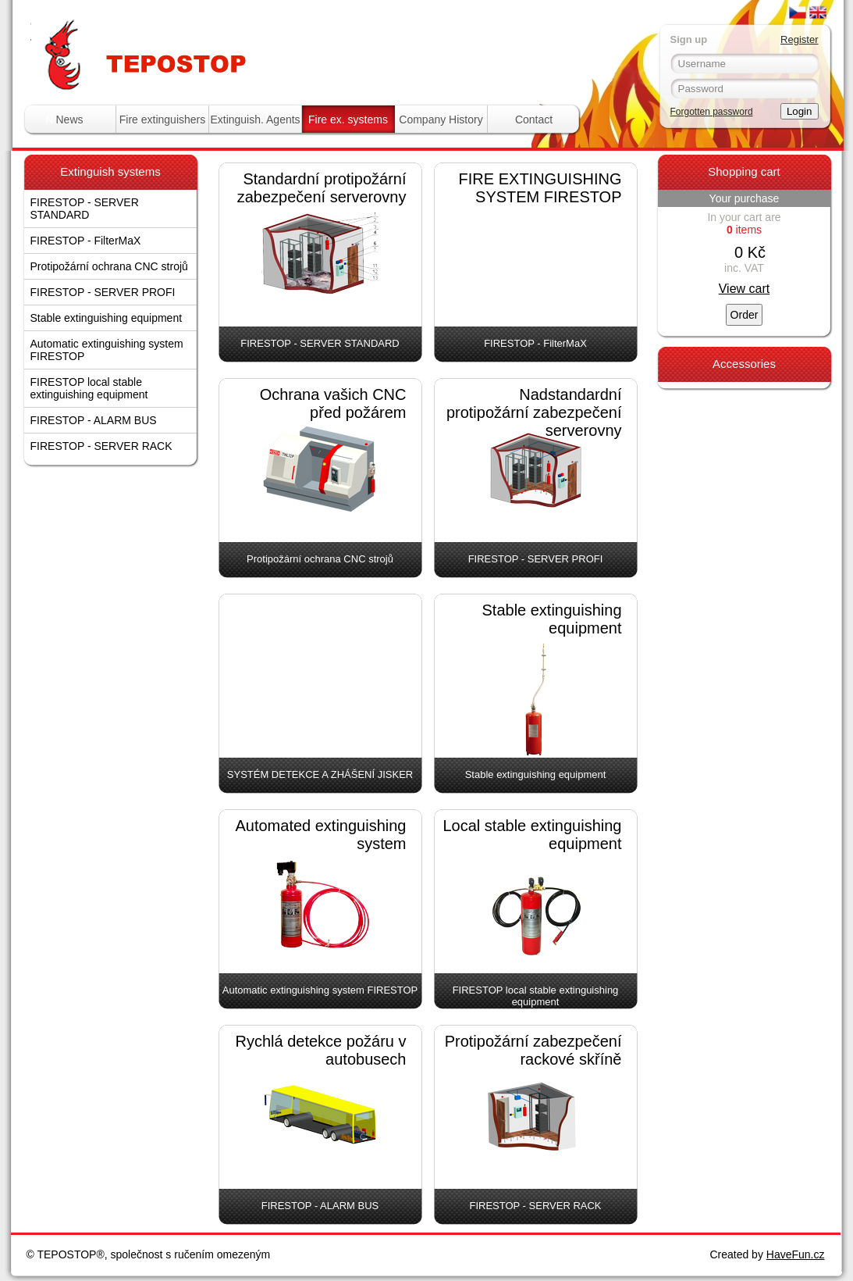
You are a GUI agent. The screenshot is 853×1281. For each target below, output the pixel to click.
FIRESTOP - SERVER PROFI (103, 292)
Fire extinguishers (162, 119)
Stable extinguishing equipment (106, 318)
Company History (440, 119)
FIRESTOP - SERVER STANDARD (84, 208)
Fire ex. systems (348, 119)
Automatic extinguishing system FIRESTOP (106, 349)
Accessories (744, 363)
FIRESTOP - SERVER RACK (101, 446)
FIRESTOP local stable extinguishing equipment (89, 388)
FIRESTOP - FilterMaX (85, 240)
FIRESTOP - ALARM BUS (93, 420)
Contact (534, 119)
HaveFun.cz (795, 1254)
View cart (744, 288)
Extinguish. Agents (255, 119)
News (69, 119)
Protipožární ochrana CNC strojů (109, 266)
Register (799, 39)
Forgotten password (711, 111)
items (744, 229)
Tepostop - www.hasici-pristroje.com (221, 30)
